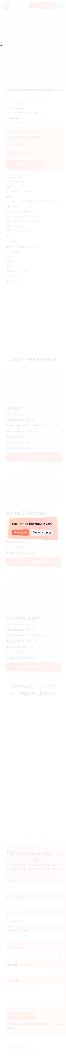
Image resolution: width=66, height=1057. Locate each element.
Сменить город (42, 532)
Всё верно (20, 532)
